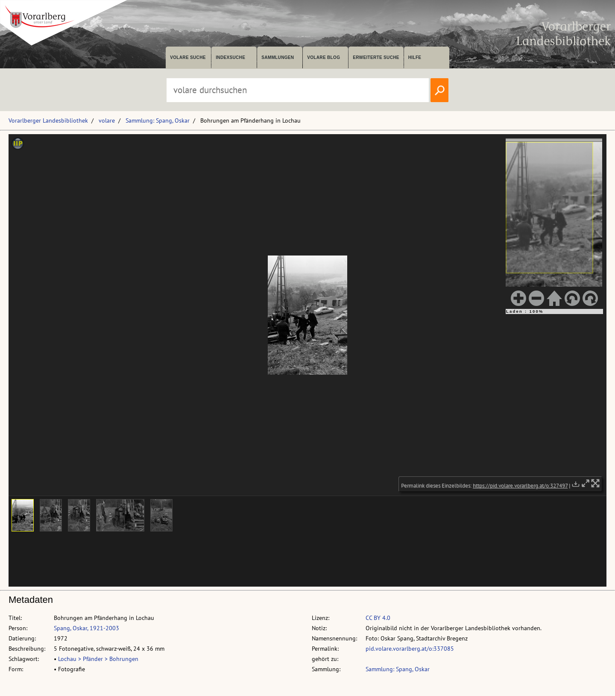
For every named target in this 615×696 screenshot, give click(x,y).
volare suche (188, 57)
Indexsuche (230, 57)
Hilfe (415, 57)
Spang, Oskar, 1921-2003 (86, 628)
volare (107, 120)
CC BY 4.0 (378, 618)
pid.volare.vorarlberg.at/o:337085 (410, 648)
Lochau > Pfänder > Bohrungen (98, 659)
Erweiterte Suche (376, 57)
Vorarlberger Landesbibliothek (48, 120)
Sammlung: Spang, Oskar (158, 120)
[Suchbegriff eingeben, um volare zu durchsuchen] (298, 90)
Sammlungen (277, 57)
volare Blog (323, 57)
